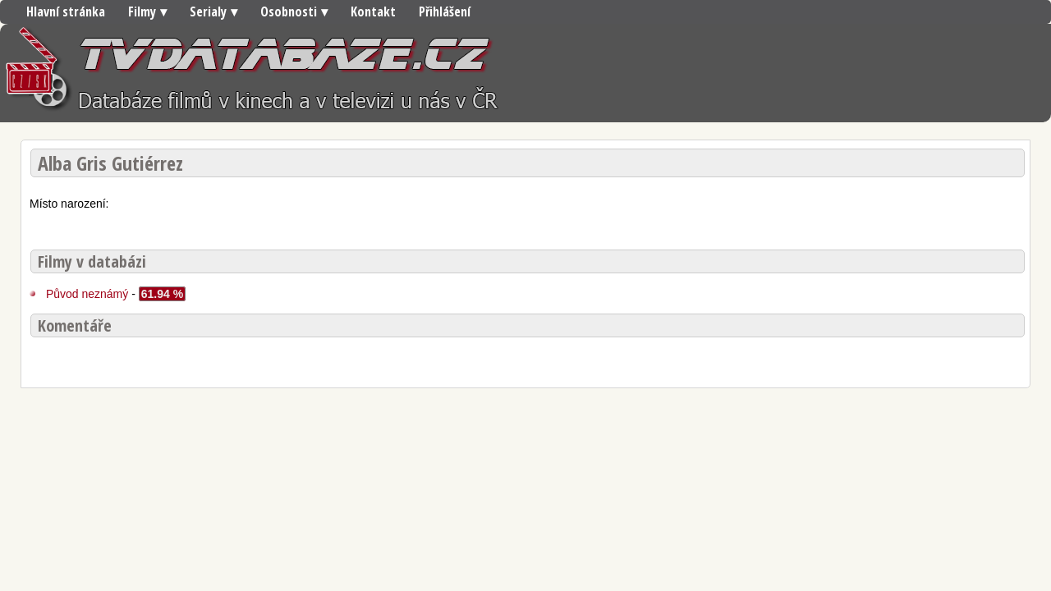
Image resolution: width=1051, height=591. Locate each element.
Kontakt (373, 11)
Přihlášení (444, 11)
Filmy (142, 11)
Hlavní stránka (65, 11)
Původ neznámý (87, 293)
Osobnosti (288, 11)
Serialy (208, 11)
